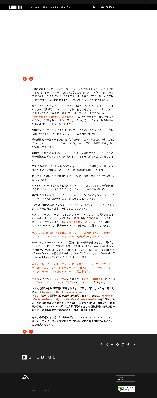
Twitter (85, 279)
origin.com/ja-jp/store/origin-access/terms (77, 300)
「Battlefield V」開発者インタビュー (52, 117)
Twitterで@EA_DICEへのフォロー (80, 222)
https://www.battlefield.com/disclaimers (61, 292)
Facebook (42, 283)
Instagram (97, 279)
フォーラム (60, 279)
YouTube (70, 283)
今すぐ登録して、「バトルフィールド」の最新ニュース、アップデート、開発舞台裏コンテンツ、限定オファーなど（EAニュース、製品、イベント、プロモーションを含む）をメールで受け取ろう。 (73, 268)
